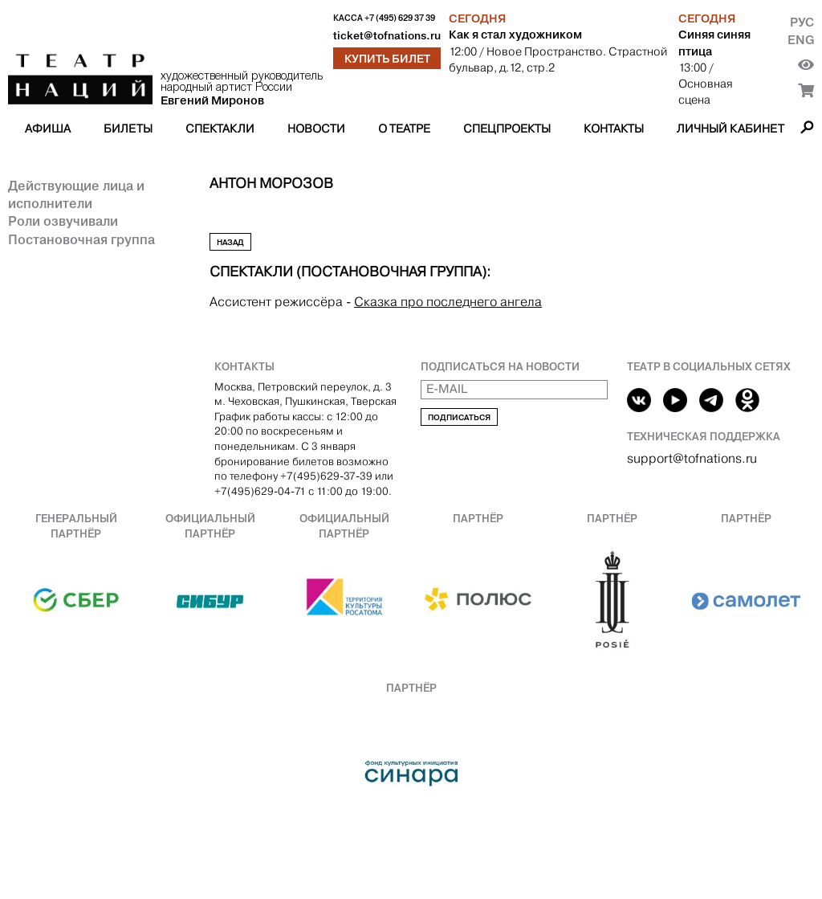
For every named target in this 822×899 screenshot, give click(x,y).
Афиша (48, 128)
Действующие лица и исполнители (76, 194)
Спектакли (219, 128)
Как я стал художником (515, 34)
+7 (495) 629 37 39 (399, 18)
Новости (316, 128)
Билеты (128, 128)
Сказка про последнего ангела (448, 301)
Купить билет (387, 58)
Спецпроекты (507, 128)
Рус (802, 22)
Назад (230, 242)
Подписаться (459, 417)
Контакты (614, 128)
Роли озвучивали (63, 221)
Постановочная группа (81, 239)
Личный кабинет (730, 128)
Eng (800, 39)
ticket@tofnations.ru (387, 36)
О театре (404, 128)
